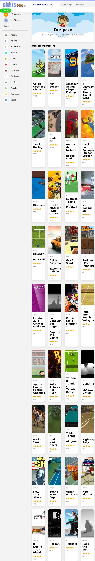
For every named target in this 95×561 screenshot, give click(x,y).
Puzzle (10, 88)
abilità (84, 380)
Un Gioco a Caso (12, 22)
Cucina (10, 64)
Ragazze (11, 94)
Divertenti (12, 70)
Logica (10, 82)
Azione (10, 41)
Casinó (10, 58)
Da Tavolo (12, 76)
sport (35, 80)
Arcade (10, 53)
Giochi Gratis (39, 5)
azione (84, 80)
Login (5, 10)
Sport (10, 100)
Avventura (12, 47)
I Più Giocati (13, 14)
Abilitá (10, 35)
